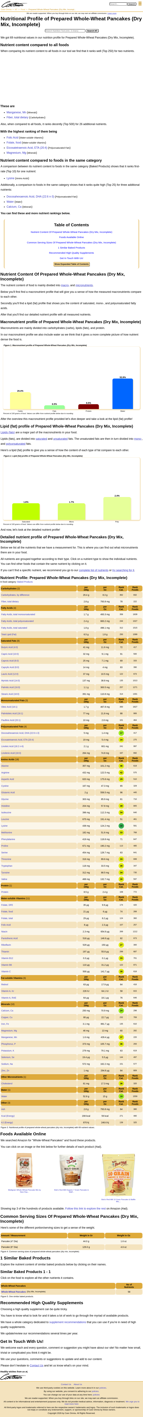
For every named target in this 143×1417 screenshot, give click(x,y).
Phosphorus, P (8, 1044)
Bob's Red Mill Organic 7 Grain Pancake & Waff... (71, 1191)
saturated (41, 438)
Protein (4, 892)
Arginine (5, 772)
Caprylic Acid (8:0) (10, 667)
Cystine (5, 786)
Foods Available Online (71, 237)
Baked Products (25, 582)
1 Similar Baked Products (71, 247)
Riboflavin (6, 945)
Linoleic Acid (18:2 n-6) (12, 746)
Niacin (4, 931)
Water (10, 201)
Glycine (5, 799)
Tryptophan (6, 866)
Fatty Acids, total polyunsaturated (17, 621)
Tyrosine (5, 872)
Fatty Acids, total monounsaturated (18, 614)
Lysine (10, 178)
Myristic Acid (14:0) (10, 680)
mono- (138, 438)
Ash (3, 1109)
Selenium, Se (7, 1057)
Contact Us (36, 1365)
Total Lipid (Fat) (8, 634)
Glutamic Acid (8, 792)
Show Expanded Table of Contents (71, 264)
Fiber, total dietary (17, 117)
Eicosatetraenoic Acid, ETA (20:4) (27, 147)
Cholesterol (6, 1083)
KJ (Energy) (7, 1122)
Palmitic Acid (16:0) (10, 687)
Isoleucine (6, 812)
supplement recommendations (67, 1322)
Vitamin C (6, 971)
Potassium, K (7, 1050)
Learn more (111, 13)
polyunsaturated (16, 443)
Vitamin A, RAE (8, 998)
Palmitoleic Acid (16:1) (12, 713)
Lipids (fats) (8, 432)
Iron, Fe (5, 1024)
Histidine (5, 806)
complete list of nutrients (93, 570)
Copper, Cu (6, 1017)
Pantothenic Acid (9, 938)
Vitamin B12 (7, 958)
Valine (4, 879)
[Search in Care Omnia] (118, 4)
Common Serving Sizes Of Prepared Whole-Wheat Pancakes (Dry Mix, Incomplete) (71, 242)
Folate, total (7, 918)
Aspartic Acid (7, 779)
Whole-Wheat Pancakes (13, 1292)
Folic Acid (12, 137)
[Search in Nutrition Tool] (65, 30)
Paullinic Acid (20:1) (11, 720)
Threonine (6, 859)
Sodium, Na (7, 1064)
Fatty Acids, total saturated (14, 628)
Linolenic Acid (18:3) (11, 753)
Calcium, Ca (14, 206)
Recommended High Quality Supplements (71, 252)
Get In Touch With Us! (71, 258)
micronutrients (84, 285)
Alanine (5, 766)
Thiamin (5, 951)
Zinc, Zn (5, 1070)
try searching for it (123, 570)
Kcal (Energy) (8, 1116)
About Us (78, 1384)
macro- (65, 285)
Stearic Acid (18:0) (10, 694)
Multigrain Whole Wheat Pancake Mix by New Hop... (24, 1191)
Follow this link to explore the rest (85, 1208)
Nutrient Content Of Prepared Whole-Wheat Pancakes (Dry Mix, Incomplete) (71, 232)
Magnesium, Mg (16, 152)
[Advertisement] (71, 79)
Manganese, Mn (16, 112)
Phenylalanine (8, 839)
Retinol (4, 984)
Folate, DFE (7, 905)
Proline (4, 846)
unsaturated (60, 438)
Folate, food (14, 142)
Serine (4, 852)
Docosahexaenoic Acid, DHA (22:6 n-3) (30, 196)
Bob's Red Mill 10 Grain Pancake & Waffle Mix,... (118, 1200)
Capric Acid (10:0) (10, 654)
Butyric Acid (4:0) (9, 647)
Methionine (6, 832)
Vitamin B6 (6, 965)
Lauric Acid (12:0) (9, 674)
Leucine (5, 819)
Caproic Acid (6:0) (10, 660)
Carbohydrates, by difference (15, 595)
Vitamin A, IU (7, 991)
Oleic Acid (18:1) (9, 707)
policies (102, 1388)
